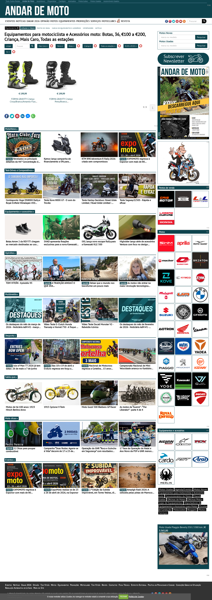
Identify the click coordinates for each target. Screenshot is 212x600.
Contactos (113, 585)
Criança (87, 46)
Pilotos (202, 509)
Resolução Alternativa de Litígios (18, 588)
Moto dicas (11, 418)
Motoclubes (109, 21)
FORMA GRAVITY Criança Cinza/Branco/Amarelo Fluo (22, 100)
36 (8, 52)
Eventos (10, 21)
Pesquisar (201, 37)
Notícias (21, 21)
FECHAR (123, 596)
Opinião (44, 21)
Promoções (83, 21)
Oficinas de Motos (177, 499)
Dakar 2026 (33, 21)
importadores (88, 28)
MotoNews (11, 128)
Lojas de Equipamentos (170, 502)
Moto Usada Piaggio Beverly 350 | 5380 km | (183, 545)
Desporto (10, 335)
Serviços (96, 21)
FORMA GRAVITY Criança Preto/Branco (60, 100)
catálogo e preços (28, 28)
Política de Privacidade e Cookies (161, 585)
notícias (98, 28)
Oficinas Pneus (195, 499)
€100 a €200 (131, 46)
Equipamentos (67, 21)
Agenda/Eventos (183, 489)
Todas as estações (108, 46)
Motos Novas (200, 489)
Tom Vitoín (44, 585)
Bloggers (191, 509)
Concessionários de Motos (179, 496)
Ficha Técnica (124, 585)
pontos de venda (43, 28)
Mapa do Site (38, 588)
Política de (136, 596)
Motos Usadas (166, 489)
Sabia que (11, 376)
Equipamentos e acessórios (19, 211)
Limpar (8, 46)
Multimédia (11, 294)
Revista (125, 21)
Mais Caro (43, 46)
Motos (54, 21)
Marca (60, 46)
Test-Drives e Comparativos (19, 170)
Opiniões (10, 252)
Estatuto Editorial (138, 585)
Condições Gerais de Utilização (188, 585)
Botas (71, 46)
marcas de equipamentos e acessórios (66, 28)
